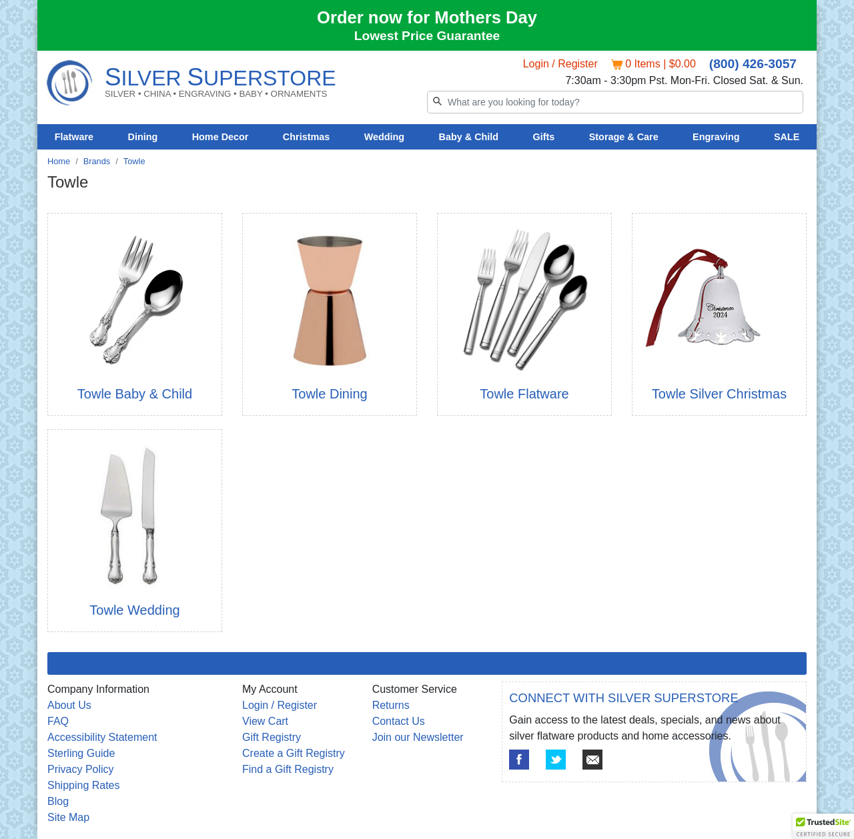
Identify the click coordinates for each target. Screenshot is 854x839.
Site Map (68, 817)
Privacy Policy (80, 769)
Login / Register (560, 63)
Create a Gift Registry (293, 753)
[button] (823, 826)
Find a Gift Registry (288, 769)
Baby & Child (469, 136)
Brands (97, 161)
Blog (58, 801)
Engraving (716, 136)
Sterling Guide (81, 753)
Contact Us (398, 721)
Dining (143, 136)
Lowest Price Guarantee (427, 36)
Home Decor (220, 136)
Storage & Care (624, 136)
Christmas (306, 136)
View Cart (265, 721)
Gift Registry (271, 737)
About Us (69, 705)
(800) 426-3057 (753, 64)
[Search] (615, 102)
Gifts (544, 136)
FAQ (58, 721)
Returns (391, 705)
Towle (134, 161)
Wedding (384, 136)
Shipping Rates (83, 785)
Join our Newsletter (418, 737)
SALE (786, 136)
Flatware (74, 136)
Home (58, 161)
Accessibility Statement (102, 737)
